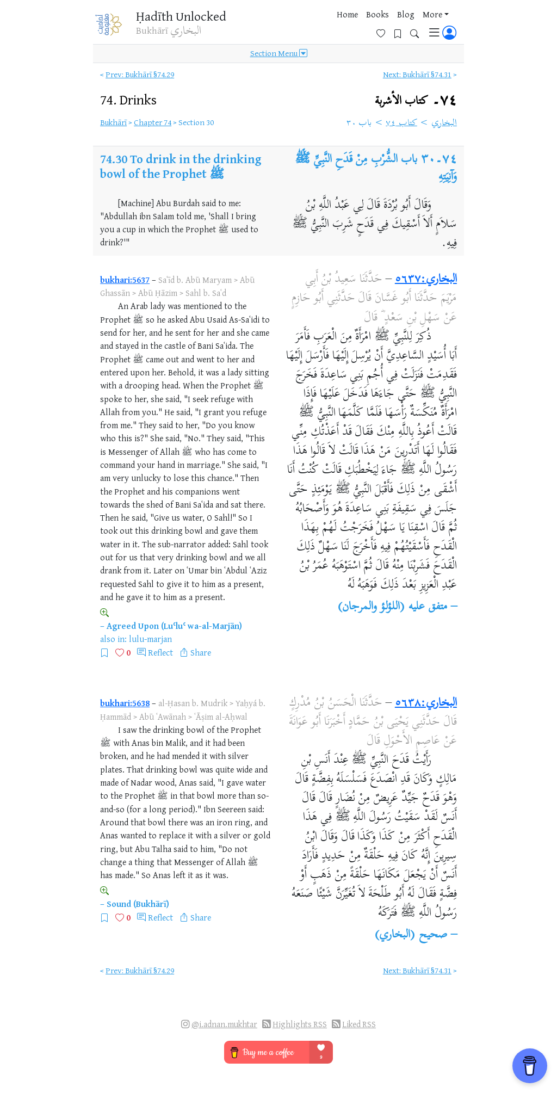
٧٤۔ (416, 101)
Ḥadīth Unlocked (176, 16)
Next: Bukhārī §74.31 (417, 74)
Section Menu (278, 55)
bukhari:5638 (125, 702)
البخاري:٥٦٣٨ (426, 703)
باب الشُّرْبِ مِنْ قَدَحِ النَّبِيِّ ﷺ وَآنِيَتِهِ (376, 168)
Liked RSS (359, 1024)
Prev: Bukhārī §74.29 (140, 74)
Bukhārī (113, 122)
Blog (325, 26)
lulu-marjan (150, 638)
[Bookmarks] (401, 25)
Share (200, 652)
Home (266, 26)
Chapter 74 (152, 122)
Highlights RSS (300, 1024)
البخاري (444, 123)
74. (128, 99)
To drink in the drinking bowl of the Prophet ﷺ (181, 166)
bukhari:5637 (125, 279)
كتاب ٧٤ (401, 123)
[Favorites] (384, 25)
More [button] (352, 26)
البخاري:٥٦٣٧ (426, 280)
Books (297, 26)
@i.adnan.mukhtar (224, 1024)
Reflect (160, 652)
